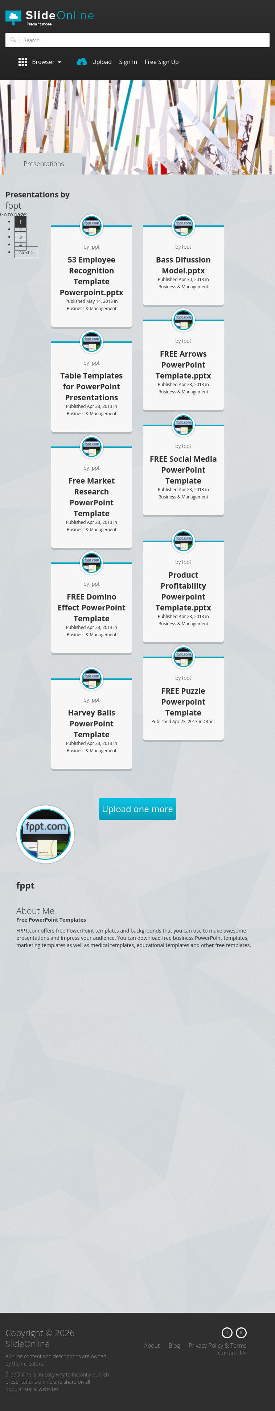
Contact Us (232, 1353)
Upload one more (137, 809)
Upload (94, 62)
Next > (26, 252)
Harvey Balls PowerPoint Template (91, 723)
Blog (174, 1346)
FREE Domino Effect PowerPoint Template (92, 608)
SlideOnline (137, 18)
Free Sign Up (162, 62)
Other (209, 721)
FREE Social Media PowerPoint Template (183, 470)
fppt (187, 340)
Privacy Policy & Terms (218, 1346)
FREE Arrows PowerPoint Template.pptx (183, 365)
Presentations (44, 163)
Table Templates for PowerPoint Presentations (91, 386)
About (152, 1346)
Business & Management (91, 308)
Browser (40, 62)
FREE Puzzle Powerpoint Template (183, 702)
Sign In (128, 62)
